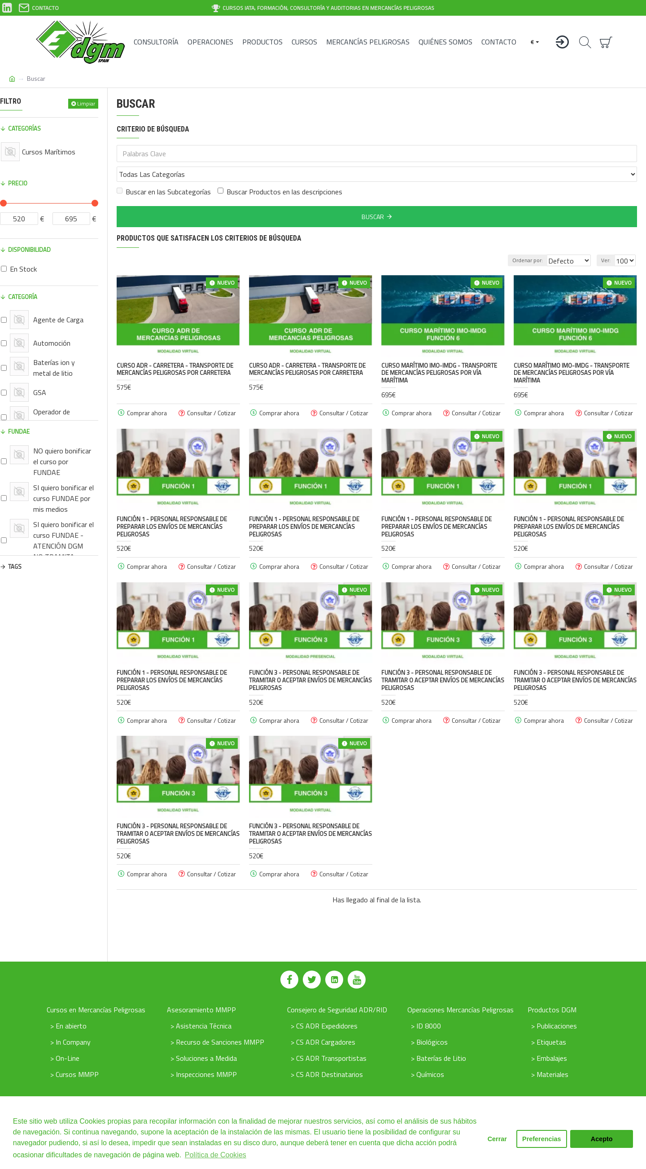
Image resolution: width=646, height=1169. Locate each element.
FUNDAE (19, 431)
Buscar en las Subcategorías (164, 172)
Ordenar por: (517, 240)
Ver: (608, 240)
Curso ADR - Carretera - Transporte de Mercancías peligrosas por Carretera (175, 349)
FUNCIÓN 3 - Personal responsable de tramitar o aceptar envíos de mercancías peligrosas (310, 660)
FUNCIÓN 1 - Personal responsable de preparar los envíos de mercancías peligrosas (172, 507)
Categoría (22, 296)
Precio (17, 183)
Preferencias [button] (541, 1139)
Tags (15, 566)
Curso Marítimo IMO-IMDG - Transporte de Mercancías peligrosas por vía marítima (439, 353)
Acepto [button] (602, 1139)
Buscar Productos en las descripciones (280, 172)
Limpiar (86, 103)
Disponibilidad (29, 249)
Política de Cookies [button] (215, 1155)
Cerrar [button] (497, 1139)
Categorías (24, 128)
